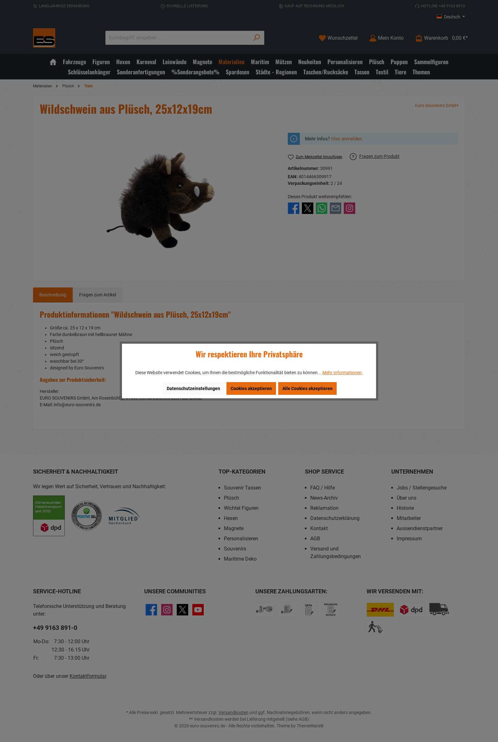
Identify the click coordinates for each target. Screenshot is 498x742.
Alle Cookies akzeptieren (307, 388)
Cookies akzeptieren (251, 388)
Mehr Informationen (342, 372)
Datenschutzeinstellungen (193, 388)
